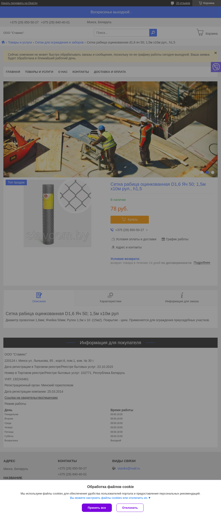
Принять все (97, 507)
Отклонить (130, 507)
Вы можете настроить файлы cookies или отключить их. (109, 497)
